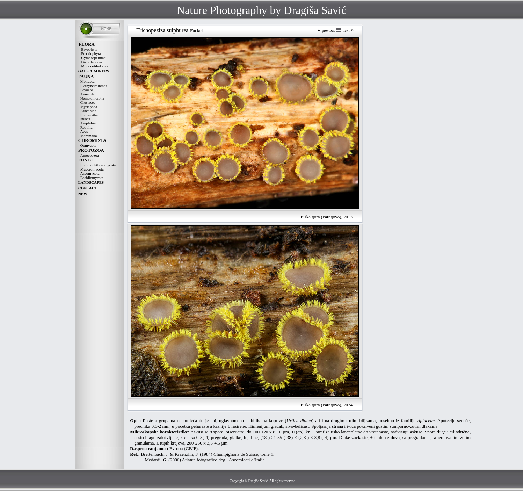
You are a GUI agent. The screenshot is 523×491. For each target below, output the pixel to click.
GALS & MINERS (93, 71)
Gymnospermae (93, 58)
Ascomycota (90, 173)
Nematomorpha (92, 98)
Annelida (87, 94)
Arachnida (88, 111)
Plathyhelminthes (93, 86)
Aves (84, 131)
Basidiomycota (91, 177)
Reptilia (86, 127)
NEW (82, 194)
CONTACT (87, 188)
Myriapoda (88, 106)
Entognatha (89, 115)
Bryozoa (86, 90)
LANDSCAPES (91, 182)
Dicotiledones (91, 62)
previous (328, 30)
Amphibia (88, 123)
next (346, 30)
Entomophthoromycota (98, 165)
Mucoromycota (92, 169)
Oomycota (88, 145)
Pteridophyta (91, 53)
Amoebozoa (89, 155)
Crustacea (87, 102)
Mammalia (88, 135)
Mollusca (87, 81)
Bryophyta (89, 49)
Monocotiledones (94, 66)
